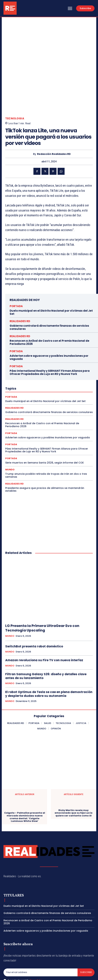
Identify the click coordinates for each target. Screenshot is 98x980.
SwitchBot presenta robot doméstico (34, 618)
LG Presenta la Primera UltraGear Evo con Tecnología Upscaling (42, 600)
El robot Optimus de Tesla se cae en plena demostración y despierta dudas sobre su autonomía (48, 666)
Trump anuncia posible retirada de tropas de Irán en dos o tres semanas (46, 447)
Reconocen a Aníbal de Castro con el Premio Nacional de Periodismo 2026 (49, 314)
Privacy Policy (36, 952)
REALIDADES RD (20, 293)
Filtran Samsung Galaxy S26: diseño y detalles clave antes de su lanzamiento (45, 648)
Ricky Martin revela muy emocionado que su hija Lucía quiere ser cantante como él (73, 785)
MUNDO (10, 441)
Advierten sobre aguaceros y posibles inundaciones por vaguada (49, 329)
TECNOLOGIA (14, 90)
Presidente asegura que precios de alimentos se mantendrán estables (44, 461)
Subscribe (86, 944)
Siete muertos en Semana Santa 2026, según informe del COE (44, 434)
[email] (41, 944)
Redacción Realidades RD (54, 125)
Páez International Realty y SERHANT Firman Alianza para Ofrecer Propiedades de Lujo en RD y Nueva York (50, 344)
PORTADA (16, 278)
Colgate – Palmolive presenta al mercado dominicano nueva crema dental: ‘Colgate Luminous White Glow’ (24, 788)
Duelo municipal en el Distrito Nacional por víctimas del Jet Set (51, 284)
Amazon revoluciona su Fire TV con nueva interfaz (44, 632)
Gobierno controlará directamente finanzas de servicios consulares (49, 299)
